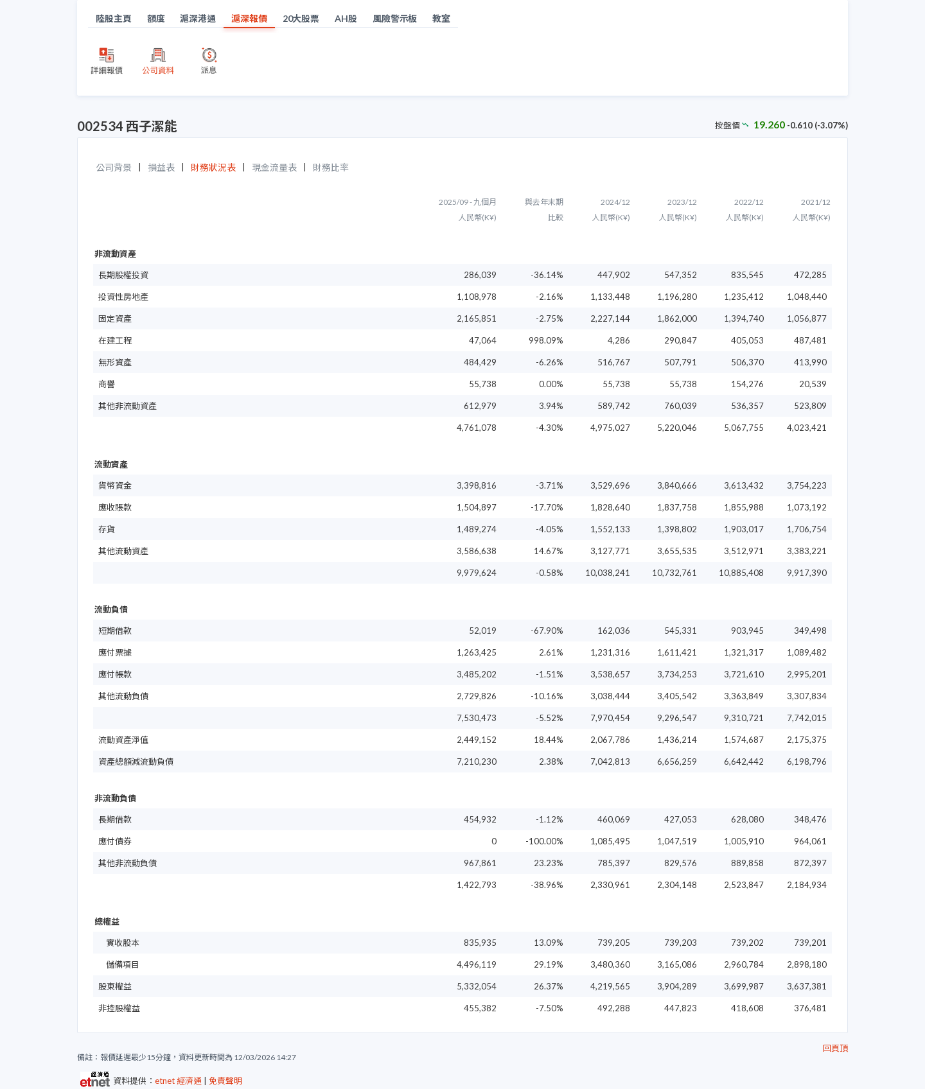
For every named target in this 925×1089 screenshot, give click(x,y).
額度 (156, 18)
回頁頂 (835, 1048)
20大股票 (301, 18)
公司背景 (114, 167)
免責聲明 (225, 1081)
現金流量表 (274, 167)
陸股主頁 (114, 18)
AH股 (346, 18)
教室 (441, 18)
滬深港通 (198, 18)
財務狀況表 (213, 167)
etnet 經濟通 (178, 1081)
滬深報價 (249, 18)
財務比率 (331, 167)
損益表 (161, 167)
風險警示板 (395, 18)
